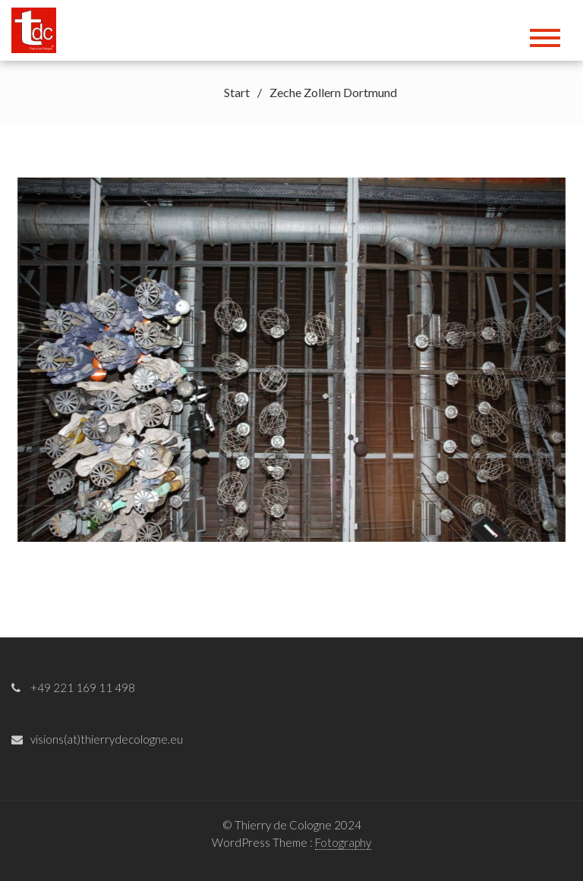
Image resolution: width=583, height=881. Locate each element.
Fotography (343, 842)
